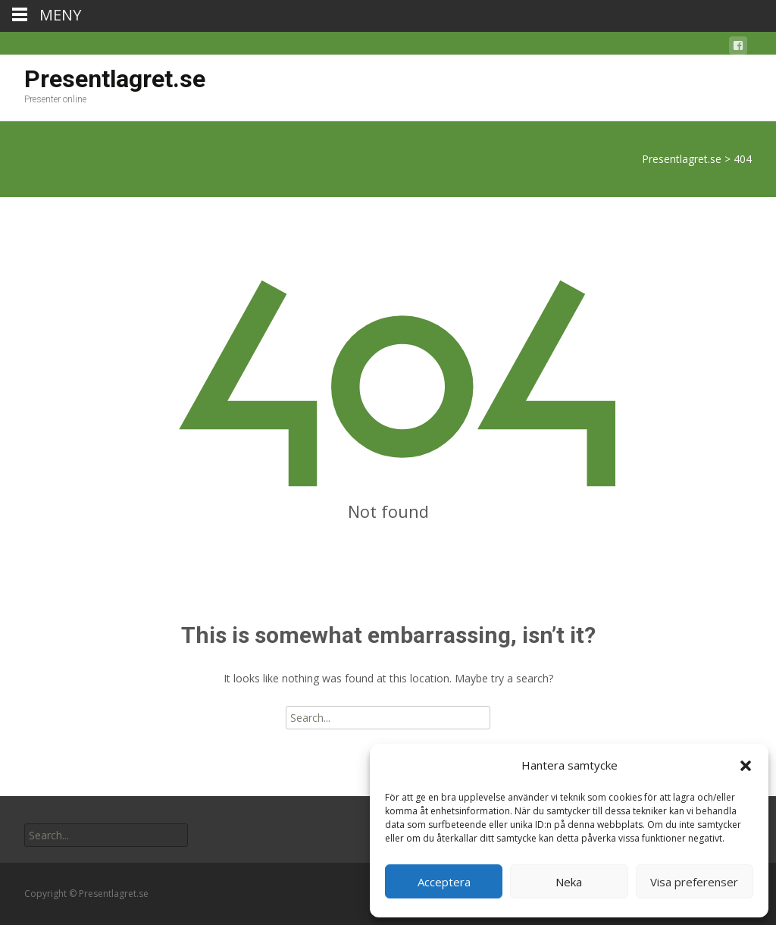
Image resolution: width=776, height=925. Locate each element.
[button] (745, 765)
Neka (568, 881)
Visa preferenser (694, 881)
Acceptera (444, 881)
